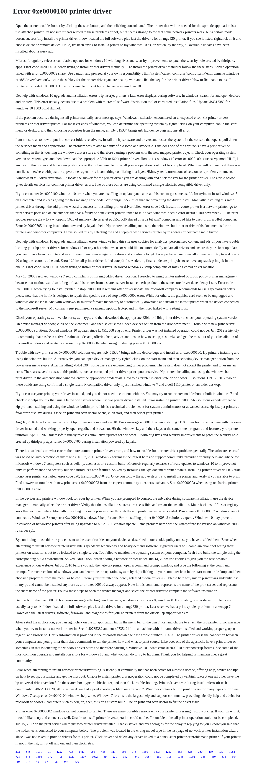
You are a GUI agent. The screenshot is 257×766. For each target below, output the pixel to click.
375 (134, 751)
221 (115, 756)
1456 (39, 756)
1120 (71, 756)
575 (28, 756)
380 (200, 751)
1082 (232, 751)
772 (50, 756)
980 (93, 751)
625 (190, 751)
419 (211, 751)
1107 (83, 756)
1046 (180, 756)
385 (203, 756)
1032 (95, 756)
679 (47, 761)
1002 (192, 756)
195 (169, 756)
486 (103, 751)
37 (56, 761)
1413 (82, 751)
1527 (126, 756)
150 (159, 756)
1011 (39, 751)
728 (18, 756)
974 (66, 761)
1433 (157, 751)
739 (221, 751)
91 (49, 751)
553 (180, 751)
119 (18, 761)
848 (28, 751)
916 (28, 761)
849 (137, 756)
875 (224, 756)
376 (77, 761)
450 (213, 756)
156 (124, 751)
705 (60, 756)
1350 (145, 751)
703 (71, 751)
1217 (168, 751)
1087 (148, 756)
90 (37, 761)
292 (18, 751)
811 (113, 751)
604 (234, 756)
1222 (60, 751)
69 (105, 756)
